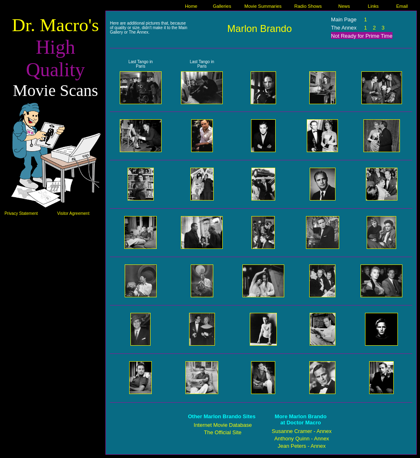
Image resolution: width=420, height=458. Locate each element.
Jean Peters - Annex (302, 446)
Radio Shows (308, 6)
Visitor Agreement (73, 213)
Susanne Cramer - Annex (302, 431)
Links (373, 6)
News (344, 6)
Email (402, 6)
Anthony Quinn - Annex (301, 438)
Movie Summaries (263, 6)
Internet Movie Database (223, 425)
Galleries (222, 6)
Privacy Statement (21, 213)
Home (191, 6)
